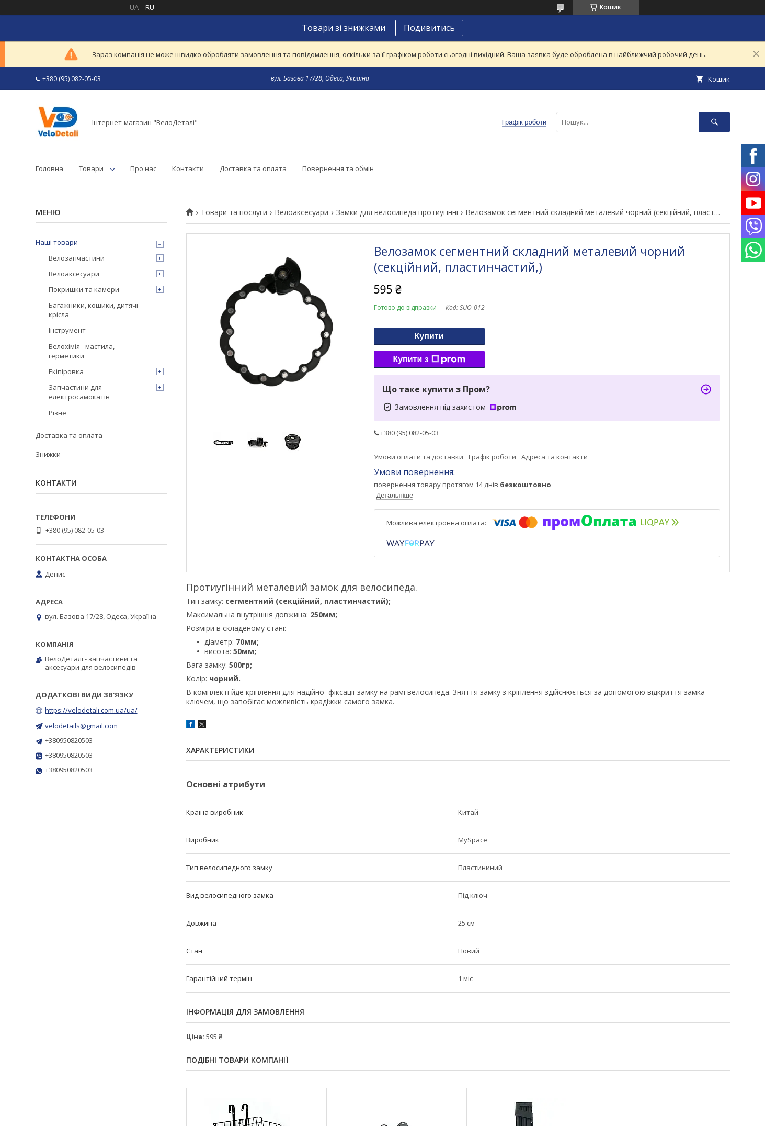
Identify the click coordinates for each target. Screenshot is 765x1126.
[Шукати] (714, 122)
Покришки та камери (84, 289)
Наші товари (57, 242)
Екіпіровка (66, 371)
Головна (49, 168)
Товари (91, 168)
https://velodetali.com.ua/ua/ (91, 710)
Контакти (188, 168)
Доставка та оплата (253, 168)
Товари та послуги (234, 212)
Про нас (143, 168)
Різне (57, 413)
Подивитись (429, 27)
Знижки (48, 454)
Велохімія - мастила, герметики (82, 351)
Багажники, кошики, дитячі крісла (93, 309)
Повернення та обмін (338, 168)
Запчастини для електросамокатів (79, 391)
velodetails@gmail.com (81, 726)
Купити (429, 336)
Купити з (429, 359)
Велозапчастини (77, 258)
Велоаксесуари (301, 212)
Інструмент (67, 330)
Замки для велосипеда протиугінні (397, 212)
